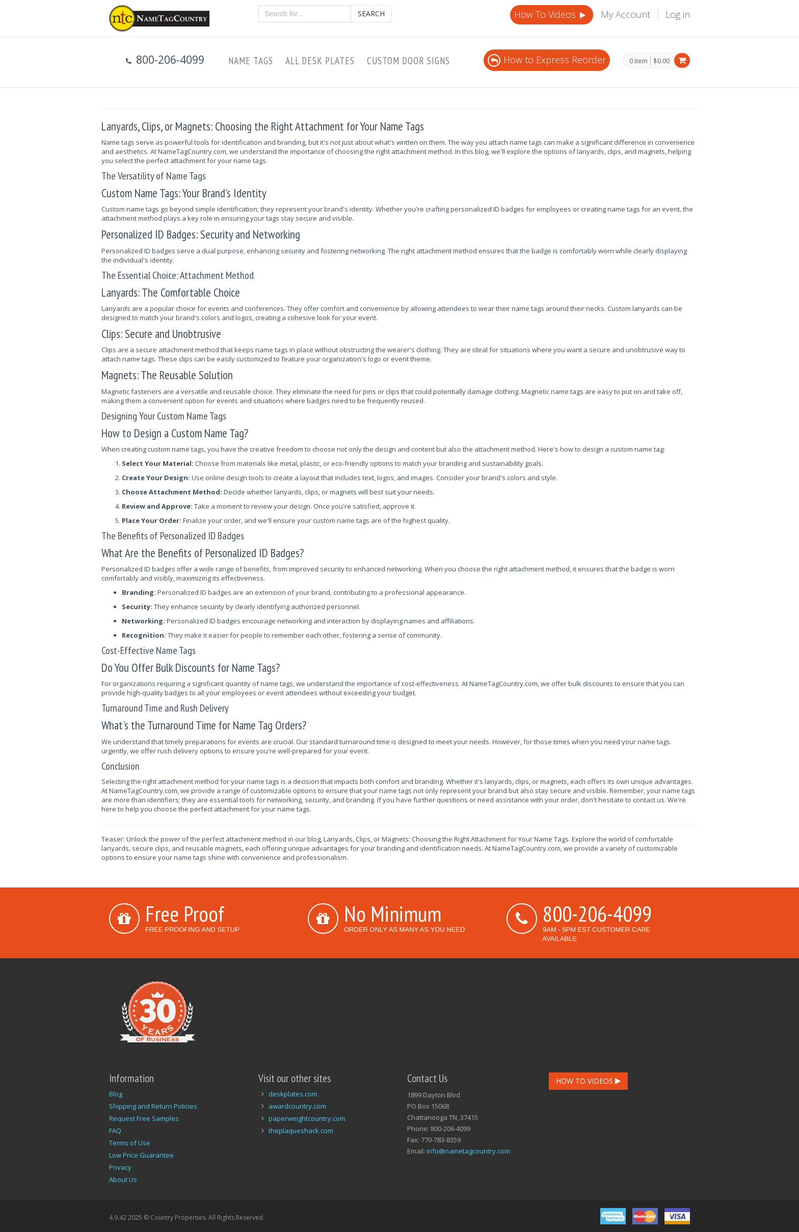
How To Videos (551, 14)
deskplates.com (293, 1093)
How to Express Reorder (547, 60)
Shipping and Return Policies (153, 1106)
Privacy (120, 1167)
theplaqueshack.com (301, 1130)
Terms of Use (129, 1142)
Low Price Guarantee (141, 1155)
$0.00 (661, 60)
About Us (123, 1179)
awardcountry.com (297, 1106)
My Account (625, 14)
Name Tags (250, 61)
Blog (115, 1093)
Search (371, 13)
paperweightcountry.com (307, 1118)
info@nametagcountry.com (468, 1151)
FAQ (115, 1130)
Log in (677, 14)
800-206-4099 (597, 913)
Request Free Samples (144, 1118)
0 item (638, 61)
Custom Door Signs (408, 61)
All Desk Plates (320, 61)
